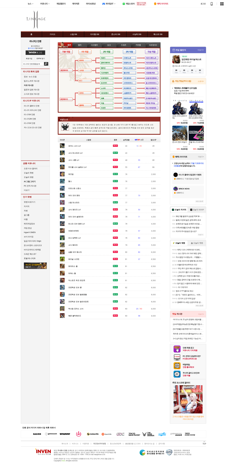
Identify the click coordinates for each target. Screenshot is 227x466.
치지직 (26, 206)
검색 (46, 64)
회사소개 (65, 444)
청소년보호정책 (115, 444)
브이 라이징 (28, 237)
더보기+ (201, 50)
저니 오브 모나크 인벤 (33, 127)
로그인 (203, 4)
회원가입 (29, 58)
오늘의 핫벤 (28, 173)
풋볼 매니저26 (29, 258)
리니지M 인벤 (29, 114)
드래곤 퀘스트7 (30, 254)
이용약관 (86, 444)
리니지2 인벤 (35, 41)
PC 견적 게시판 (30, 186)
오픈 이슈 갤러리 (30, 168)
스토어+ (201, 81)
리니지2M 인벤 (30, 119)
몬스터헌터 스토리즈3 (33, 245)
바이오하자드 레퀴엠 (32, 250)
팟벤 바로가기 (29, 202)
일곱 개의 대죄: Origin (32, 241)
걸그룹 (26, 215)
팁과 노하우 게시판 (31, 81)
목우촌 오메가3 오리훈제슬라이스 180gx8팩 (188, 334)
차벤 (26, 211)
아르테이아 (153, 45)
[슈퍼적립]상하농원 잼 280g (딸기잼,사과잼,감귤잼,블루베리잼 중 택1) (188, 324)
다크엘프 (94, 45)
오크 (109, 45)
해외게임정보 (29, 224)
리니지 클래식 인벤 (31, 106)
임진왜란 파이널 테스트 (191, 59)
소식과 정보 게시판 (31, 94)
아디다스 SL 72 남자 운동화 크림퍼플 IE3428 (188, 319)
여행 (26, 219)
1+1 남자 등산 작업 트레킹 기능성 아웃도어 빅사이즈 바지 (188, 338)
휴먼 (65, 45)
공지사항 (161, 444)
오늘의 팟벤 (28, 177)
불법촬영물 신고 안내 (132, 444)
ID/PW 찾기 (41, 58)
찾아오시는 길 (149, 444)
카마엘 (138, 45)
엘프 (79, 45)
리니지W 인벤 (29, 123)
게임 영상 (28, 228)
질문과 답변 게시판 (31, 90)
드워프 (123, 45)
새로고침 (199, 201)
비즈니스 (75, 444)
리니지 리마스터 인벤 (32, 110)
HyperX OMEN (29, 232)
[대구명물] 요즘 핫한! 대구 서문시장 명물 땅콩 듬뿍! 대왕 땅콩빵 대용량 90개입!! (188, 329)
